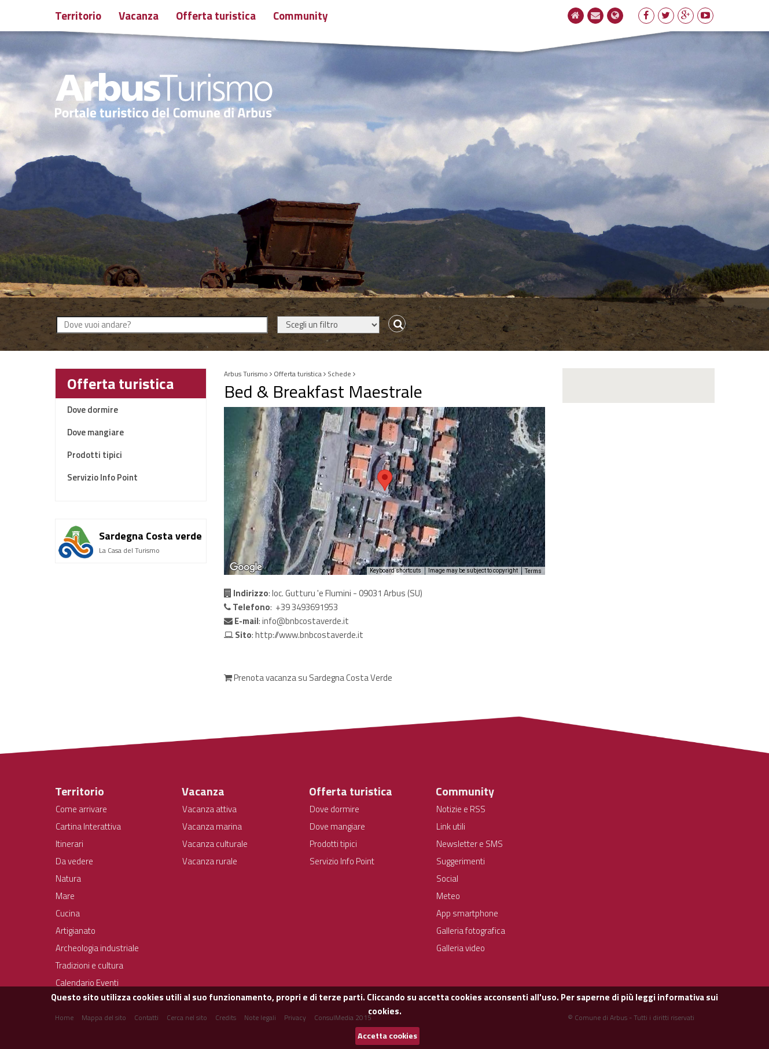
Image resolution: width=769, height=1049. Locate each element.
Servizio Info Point (102, 477)
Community (300, 15)
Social (447, 878)
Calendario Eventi (87, 982)
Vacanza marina (212, 826)
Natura (68, 878)
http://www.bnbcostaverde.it (309, 634)
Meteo (448, 896)
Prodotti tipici (94, 454)
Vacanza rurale (209, 861)
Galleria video (460, 948)
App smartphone (467, 913)
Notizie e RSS (460, 809)
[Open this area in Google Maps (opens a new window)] (246, 567)
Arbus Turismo (246, 373)
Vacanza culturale (215, 843)
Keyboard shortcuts (395, 570)
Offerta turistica (216, 15)
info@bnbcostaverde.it (305, 621)
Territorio (78, 15)
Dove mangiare (95, 432)
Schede (339, 373)
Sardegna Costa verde (150, 536)
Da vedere (74, 861)
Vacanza (139, 15)
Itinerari (69, 843)
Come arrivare (81, 809)
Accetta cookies (387, 1035)
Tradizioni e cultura (89, 965)
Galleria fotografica (470, 930)
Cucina (68, 913)
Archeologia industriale (97, 948)
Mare (65, 896)
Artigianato (75, 930)
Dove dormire (92, 409)
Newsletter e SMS (469, 843)
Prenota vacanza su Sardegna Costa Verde (308, 677)
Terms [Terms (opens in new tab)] (533, 571)
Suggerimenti (460, 861)
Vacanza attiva (209, 809)
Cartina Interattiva (88, 826)
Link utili (450, 826)
